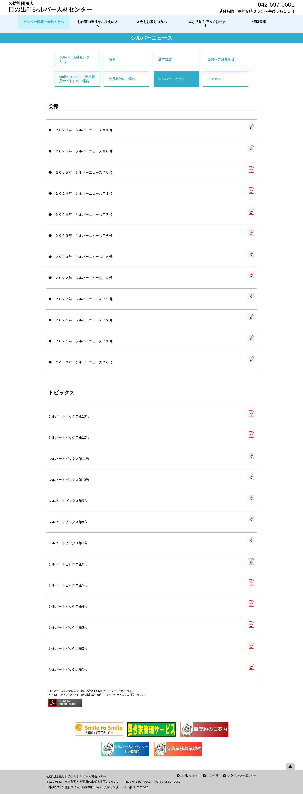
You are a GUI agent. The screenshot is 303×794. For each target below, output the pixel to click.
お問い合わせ (190, 775)
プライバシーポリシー (242, 775)
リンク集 (213, 775)
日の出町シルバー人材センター (50, 7)
